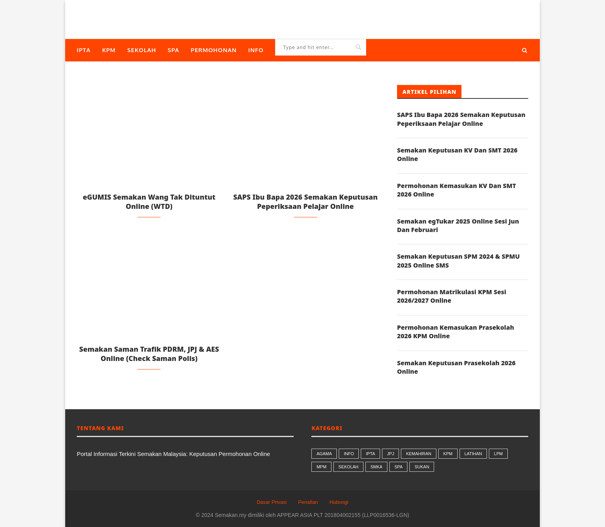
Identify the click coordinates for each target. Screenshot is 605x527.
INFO (256, 50)
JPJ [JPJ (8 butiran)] (390, 453)
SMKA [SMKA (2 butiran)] (376, 466)
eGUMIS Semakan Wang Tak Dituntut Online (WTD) (149, 201)
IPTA (84, 50)
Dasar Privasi (271, 502)
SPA (173, 50)
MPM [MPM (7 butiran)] (321, 466)
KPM (109, 50)
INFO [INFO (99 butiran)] (349, 453)
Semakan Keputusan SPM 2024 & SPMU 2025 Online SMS (458, 260)
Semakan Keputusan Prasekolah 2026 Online (456, 367)
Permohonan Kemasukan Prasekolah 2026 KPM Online (455, 331)
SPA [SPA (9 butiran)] (398, 466)
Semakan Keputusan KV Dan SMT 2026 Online (457, 154)
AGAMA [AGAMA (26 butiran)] (324, 453)
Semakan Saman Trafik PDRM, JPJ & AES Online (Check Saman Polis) (149, 353)
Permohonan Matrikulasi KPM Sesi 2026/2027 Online (451, 296)
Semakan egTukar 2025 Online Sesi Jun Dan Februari (458, 225)
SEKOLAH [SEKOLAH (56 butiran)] (348, 466)
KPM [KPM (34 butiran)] (448, 453)
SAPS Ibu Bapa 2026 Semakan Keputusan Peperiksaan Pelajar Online (305, 201)
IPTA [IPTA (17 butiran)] (370, 453)
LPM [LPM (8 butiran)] (498, 453)
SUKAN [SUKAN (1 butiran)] (421, 466)
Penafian (308, 502)
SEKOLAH (141, 50)
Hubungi (339, 502)
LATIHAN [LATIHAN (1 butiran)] (473, 453)
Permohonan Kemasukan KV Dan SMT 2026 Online (456, 189)
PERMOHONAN (214, 50)
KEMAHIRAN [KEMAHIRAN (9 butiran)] (418, 453)
